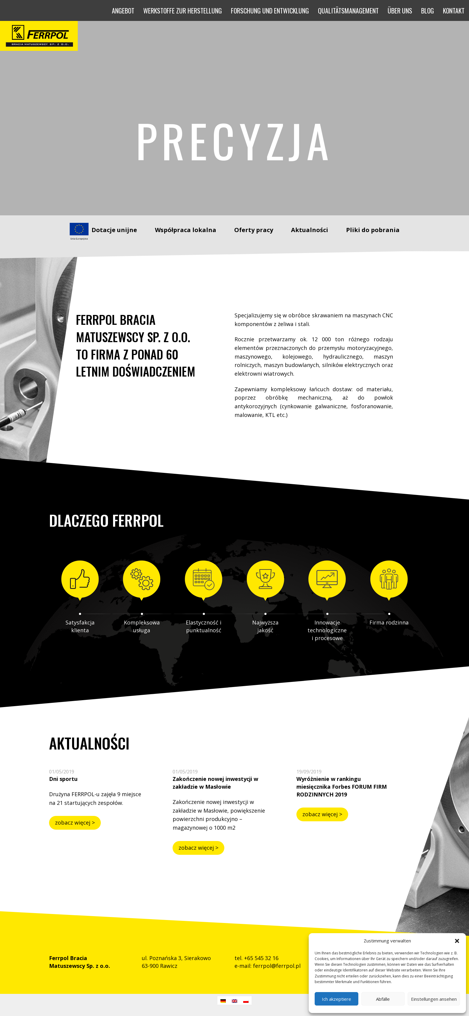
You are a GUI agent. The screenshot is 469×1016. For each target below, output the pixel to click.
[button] (457, 941)
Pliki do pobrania (373, 230)
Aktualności (309, 230)
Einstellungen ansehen (434, 999)
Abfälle (383, 999)
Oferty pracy (253, 230)
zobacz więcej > (75, 822)
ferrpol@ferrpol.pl (277, 965)
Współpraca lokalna (185, 230)
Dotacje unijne (114, 230)
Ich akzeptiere (336, 999)
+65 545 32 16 (261, 958)
